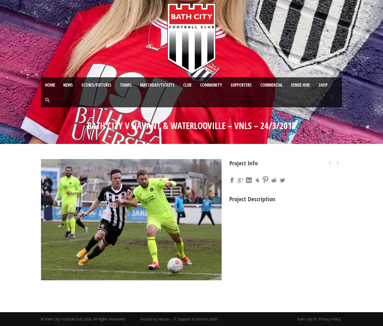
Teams (126, 85)
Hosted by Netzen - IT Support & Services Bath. (179, 319)
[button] (47, 100)
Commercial (271, 85)
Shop (323, 85)
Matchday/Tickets (157, 85)
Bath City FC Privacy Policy (319, 319)
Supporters (241, 85)
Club (187, 85)
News (68, 85)
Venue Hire (300, 85)
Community (211, 85)
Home (50, 85)
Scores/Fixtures (96, 85)
